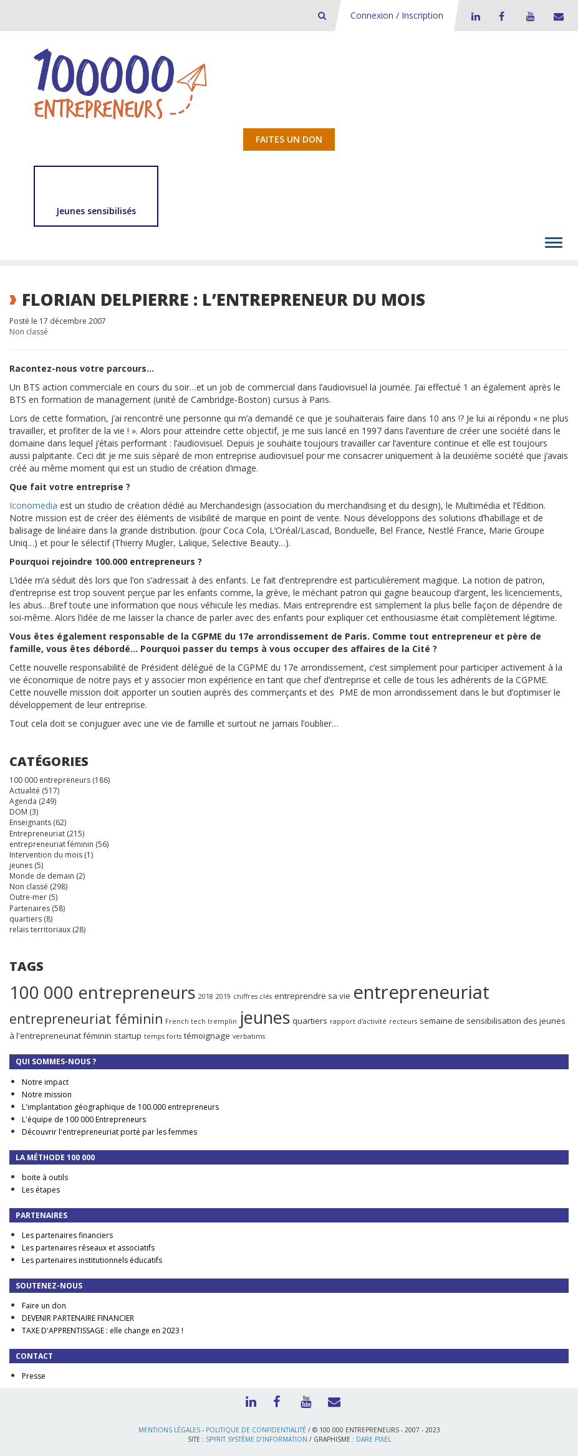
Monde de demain (41, 876)
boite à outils (45, 1177)
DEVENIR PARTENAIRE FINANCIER (78, 1318)
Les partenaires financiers (67, 1235)
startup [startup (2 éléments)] (128, 1035)
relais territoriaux (39, 929)
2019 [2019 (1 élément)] (223, 996)
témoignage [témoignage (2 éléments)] (207, 1035)
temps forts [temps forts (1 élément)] (162, 1036)
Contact (556, 16)
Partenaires (29, 908)
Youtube (528, 16)
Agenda (23, 801)
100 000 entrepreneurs (49, 780)
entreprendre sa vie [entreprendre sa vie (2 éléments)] (312, 995)
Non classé (28, 331)
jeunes (20, 865)
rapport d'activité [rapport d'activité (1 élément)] (358, 1021)
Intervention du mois (45, 854)
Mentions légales (169, 1429)
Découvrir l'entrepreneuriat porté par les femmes (109, 1132)
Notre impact (45, 1082)
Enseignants (30, 822)
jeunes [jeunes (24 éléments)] (264, 1017)
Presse (34, 1376)
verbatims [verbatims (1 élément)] (249, 1036)
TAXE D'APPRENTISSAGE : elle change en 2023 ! (102, 1330)
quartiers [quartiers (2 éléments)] (309, 1020)
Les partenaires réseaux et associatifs (88, 1247)
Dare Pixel (373, 1439)
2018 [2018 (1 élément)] (205, 996)
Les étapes (41, 1189)
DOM (18, 811)
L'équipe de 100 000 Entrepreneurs (84, 1119)
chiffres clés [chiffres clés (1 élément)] (252, 996)
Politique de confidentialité (256, 1429)
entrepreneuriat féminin (51, 844)
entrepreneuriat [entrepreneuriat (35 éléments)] (421, 992)
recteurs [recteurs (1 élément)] (403, 1021)
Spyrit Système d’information (256, 1439)
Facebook (501, 16)
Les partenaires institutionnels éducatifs (92, 1260)
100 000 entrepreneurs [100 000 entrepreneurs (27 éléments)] (102, 992)
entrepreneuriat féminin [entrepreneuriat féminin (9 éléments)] (86, 1019)
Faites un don (289, 139)
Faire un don (44, 1305)
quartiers (25, 919)
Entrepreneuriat (37, 833)
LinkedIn (473, 16)
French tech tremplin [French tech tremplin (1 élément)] (201, 1021)
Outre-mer (28, 897)
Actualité (24, 790)
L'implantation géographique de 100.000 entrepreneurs (120, 1107)
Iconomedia (33, 505)
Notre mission (47, 1094)
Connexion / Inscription (396, 15)
